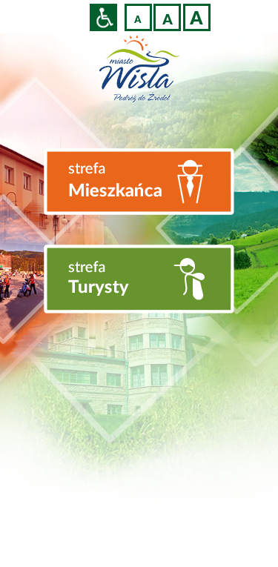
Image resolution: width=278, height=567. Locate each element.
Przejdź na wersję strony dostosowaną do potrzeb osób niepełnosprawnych (103, 17)
